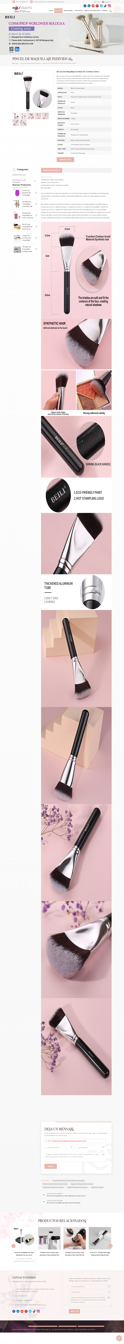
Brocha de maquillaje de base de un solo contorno (27, 263)
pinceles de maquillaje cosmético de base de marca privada (28, 241)
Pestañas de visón (19, 175)
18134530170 (23, 2)
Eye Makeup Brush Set (20, 195)
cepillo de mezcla (97, 1187)
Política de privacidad (21, 1327)
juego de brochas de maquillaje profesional (43, 1333)
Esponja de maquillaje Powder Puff (20, 206)
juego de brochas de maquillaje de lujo (92, 1336)
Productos (58, 10)
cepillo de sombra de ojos (67, 1333)
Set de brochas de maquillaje (19, 181)
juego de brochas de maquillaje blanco (91, 1333)
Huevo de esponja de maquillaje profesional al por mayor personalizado (27, 229)
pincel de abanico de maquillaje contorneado (68, 1180)
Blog (87, 1324)
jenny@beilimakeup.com (55, 2)
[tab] (51, 170)
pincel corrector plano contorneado (55, 1184)
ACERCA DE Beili (68, 10)
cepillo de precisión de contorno (82, 1184)
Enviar (74, 1311)
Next (110, 1246)
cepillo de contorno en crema (53, 1187)
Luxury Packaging (19, 200)
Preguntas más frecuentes (92, 10)
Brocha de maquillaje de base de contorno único (69, 1142)
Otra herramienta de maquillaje (20, 213)
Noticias (104, 10)
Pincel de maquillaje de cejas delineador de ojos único (24, 1254)
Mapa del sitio (96, 1324)
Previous (13, 1246)
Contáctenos (79, 10)
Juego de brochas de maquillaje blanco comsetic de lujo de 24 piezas (26, 274)
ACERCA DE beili (35, 1324)
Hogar (51, 10)
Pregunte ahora (65, 159)
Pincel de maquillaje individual (30, 63)
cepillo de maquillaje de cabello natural (46, 1336)
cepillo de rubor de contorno (77, 1187)
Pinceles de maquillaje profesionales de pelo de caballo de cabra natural (27, 286)
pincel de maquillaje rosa (69, 1336)
